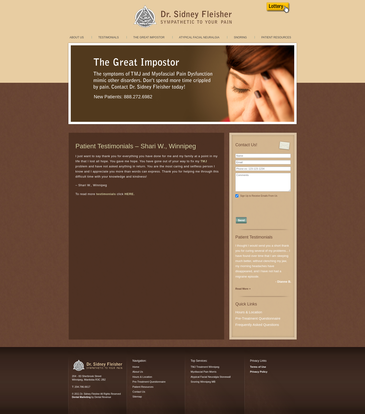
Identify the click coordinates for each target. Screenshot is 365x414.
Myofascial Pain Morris (203, 371)
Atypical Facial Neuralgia (199, 37)
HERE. (130, 194)
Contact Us (138, 391)
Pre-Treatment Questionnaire (258, 318)
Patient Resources (276, 37)
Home (135, 366)
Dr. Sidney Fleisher (97, 365)
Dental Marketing (81, 397)
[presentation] (263, 205)
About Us (77, 37)
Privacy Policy (258, 371)
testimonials (106, 194)
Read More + (243, 288)
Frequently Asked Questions (257, 325)
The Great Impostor (149, 37)
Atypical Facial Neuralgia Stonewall (211, 376)
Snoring (240, 37)
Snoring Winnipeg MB (203, 381)
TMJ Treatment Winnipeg (205, 366)
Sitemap (137, 396)
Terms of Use (258, 366)
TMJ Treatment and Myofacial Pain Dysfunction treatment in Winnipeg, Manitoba (182, 16)
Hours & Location (248, 312)
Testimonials (108, 37)
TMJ (203, 161)
